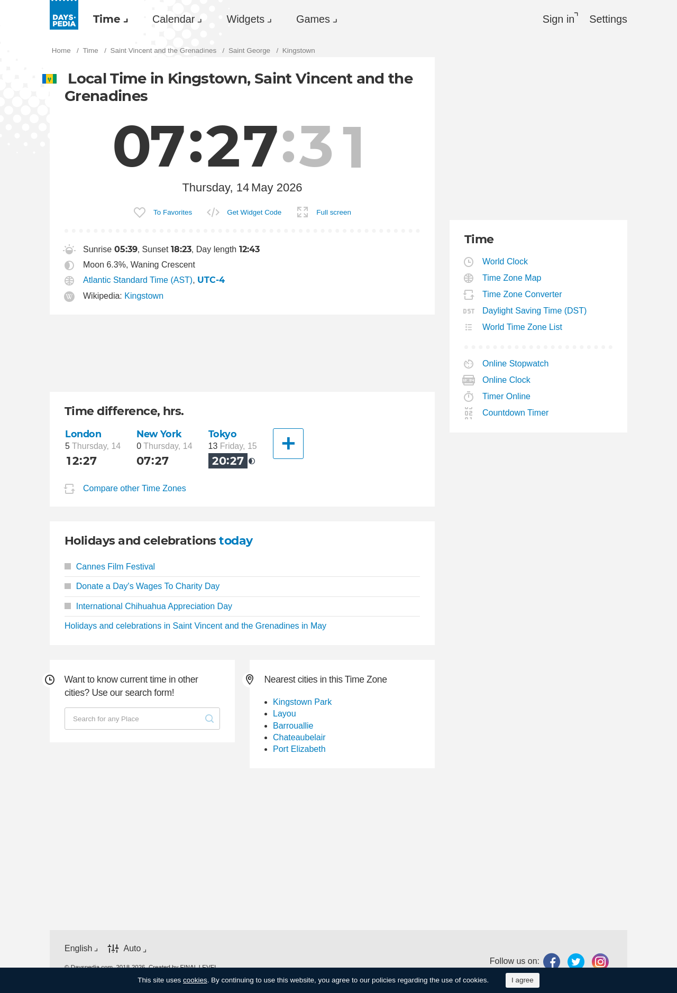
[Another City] (288, 443)
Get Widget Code (254, 212)
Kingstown (143, 295)
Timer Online (506, 396)
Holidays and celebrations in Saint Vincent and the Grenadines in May (195, 625)
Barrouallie (293, 725)
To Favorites (172, 212)
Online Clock (506, 379)
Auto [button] (132, 948)
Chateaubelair (299, 737)
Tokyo (222, 433)
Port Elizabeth (299, 748)
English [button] (78, 948)
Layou (284, 713)
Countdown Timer (515, 412)
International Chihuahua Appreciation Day (148, 606)
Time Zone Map (512, 277)
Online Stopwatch (515, 363)
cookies (195, 980)
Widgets (245, 19)
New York (159, 433)
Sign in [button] (559, 19)
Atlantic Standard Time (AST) (138, 279)
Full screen (333, 212)
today (235, 541)
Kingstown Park (302, 701)
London (83, 433)
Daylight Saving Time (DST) (535, 310)
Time (107, 19)
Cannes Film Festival (110, 566)
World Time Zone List (522, 327)
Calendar (173, 19)
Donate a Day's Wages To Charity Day (142, 586)
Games (313, 19)
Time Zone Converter (522, 294)
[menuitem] (108, 19)
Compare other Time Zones (134, 488)
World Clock (505, 261)
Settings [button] (608, 19)
